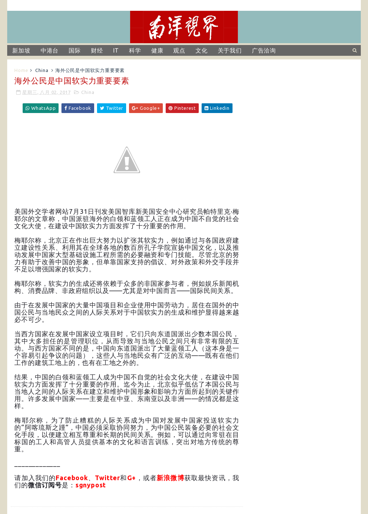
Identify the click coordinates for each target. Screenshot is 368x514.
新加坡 (21, 50)
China (41, 70)
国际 (75, 50)
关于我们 (230, 50)
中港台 (50, 50)
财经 (97, 50)
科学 (135, 50)
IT (116, 50)
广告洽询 (264, 50)
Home (21, 70)
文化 (202, 50)
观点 (179, 50)
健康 (157, 50)
